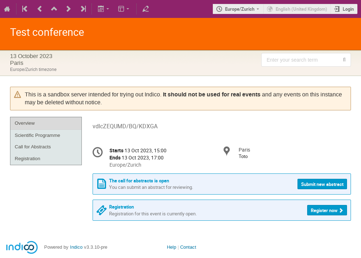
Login (348, 9)
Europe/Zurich (239, 9)
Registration (27, 158)
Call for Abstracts (33, 146)
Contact (188, 247)
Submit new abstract (322, 184)
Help (171, 247)
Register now (324, 210)
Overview (25, 123)
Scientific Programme (37, 135)
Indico (76, 247)
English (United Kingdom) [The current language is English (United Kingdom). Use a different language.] (301, 9)
